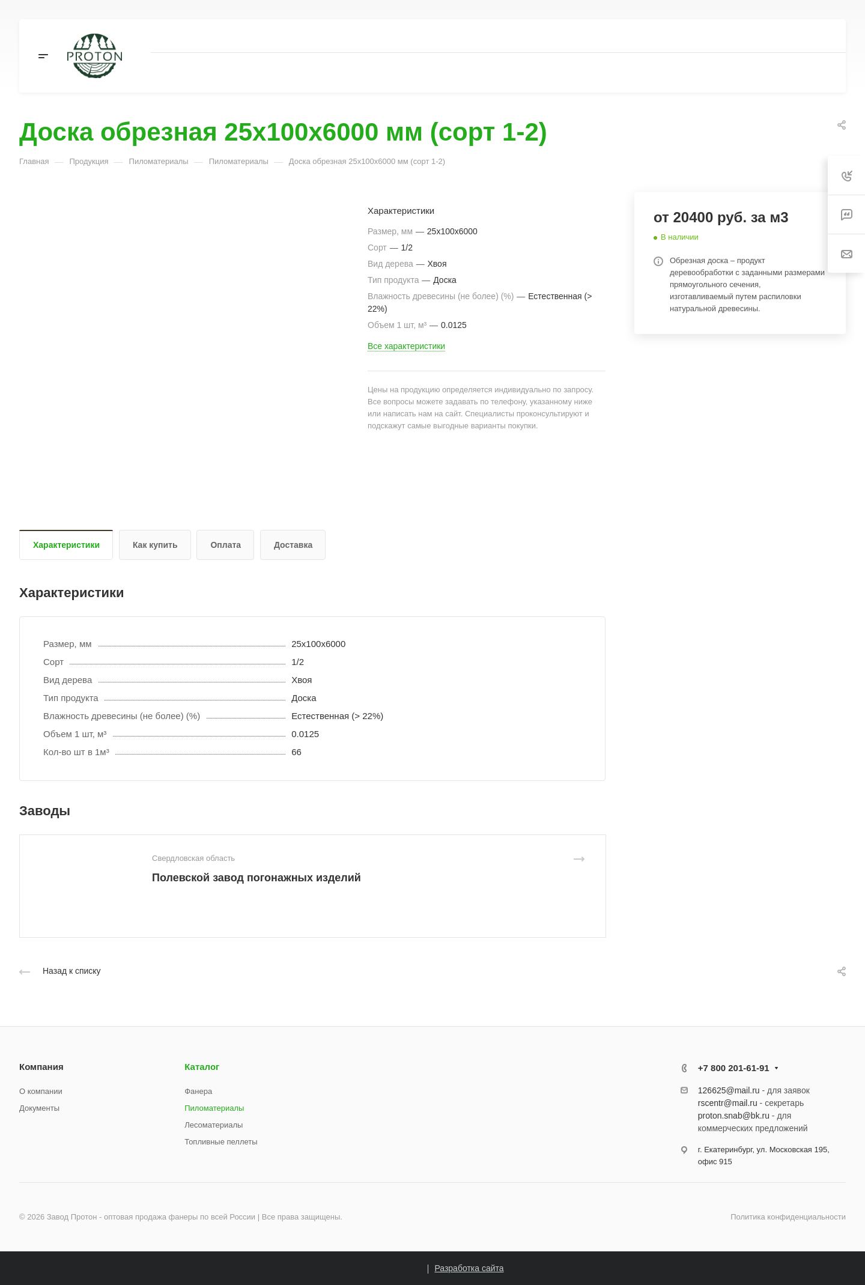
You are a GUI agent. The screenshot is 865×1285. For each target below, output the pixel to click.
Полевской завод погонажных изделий (256, 878)
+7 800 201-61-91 (733, 1068)
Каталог (201, 1067)
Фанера (198, 1091)
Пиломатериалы (214, 1108)
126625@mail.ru (729, 1090)
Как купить (155, 545)
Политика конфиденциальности (788, 1216)
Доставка (293, 545)
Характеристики (66, 545)
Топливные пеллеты (220, 1141)
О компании (40, 1091)
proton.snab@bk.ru (733, 1115)
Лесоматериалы (213, 1124)
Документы (39, 1108)
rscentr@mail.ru (727, 1103)
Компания (41, 1067)
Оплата (225, 545)
